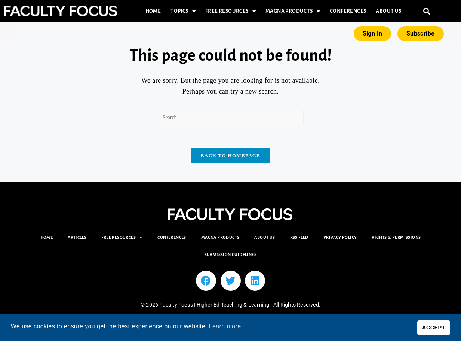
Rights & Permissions (396, 237)
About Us (388, 11)
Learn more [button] (225, 326)
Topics (183, 11)
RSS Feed (299, 237)
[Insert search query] (231, 117)
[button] (427, 11)
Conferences (348, 11)
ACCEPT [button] (433, 328)
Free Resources (230, 11)
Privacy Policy (340, 237)
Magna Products (292, 11)
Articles (77, 237)
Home (153, 11)
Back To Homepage (230, 155)
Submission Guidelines (230, 254)
